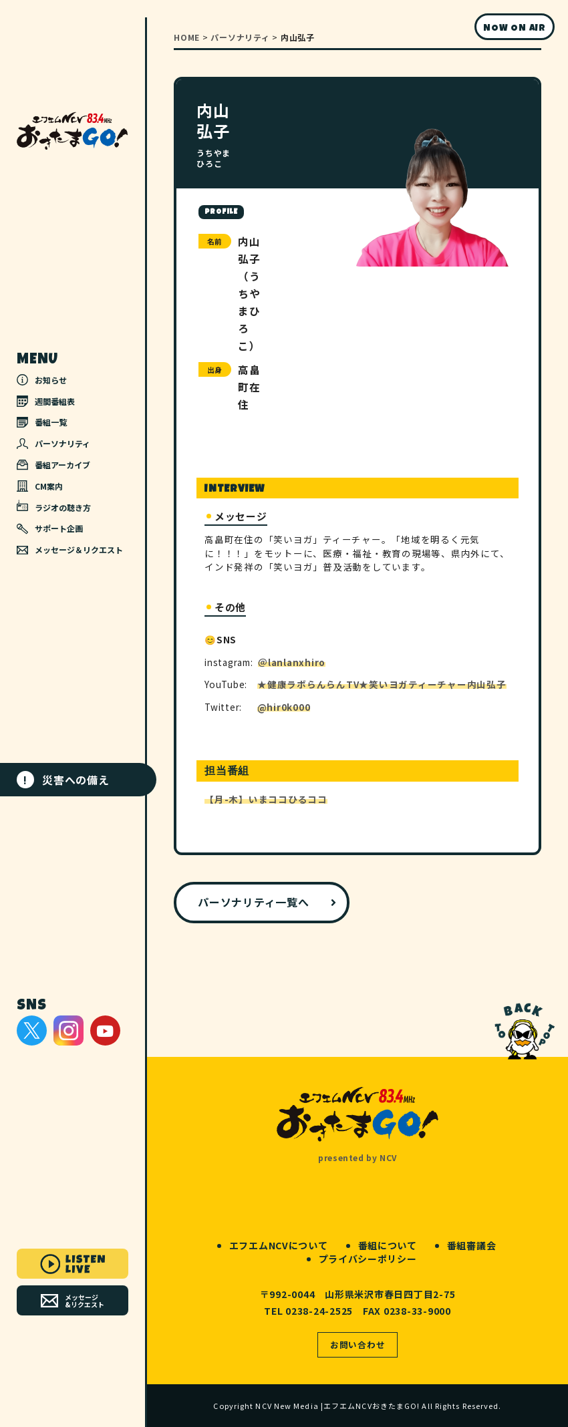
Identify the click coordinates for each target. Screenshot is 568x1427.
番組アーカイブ (53, 464)
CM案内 (40, 486)
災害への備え (63, 779)
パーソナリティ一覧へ (253, 902)
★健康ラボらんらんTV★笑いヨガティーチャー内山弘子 (382, 684)
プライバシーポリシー (368, 1258)
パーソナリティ (53, 443)
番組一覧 (42, 422)
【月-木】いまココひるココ (265, 799)
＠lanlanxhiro (291, 662)
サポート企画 (50, 528)
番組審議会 (471, 1245)
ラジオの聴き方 (54, 506)
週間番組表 (46, 401)
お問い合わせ (358, 1344)
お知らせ (42, 379)
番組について (387, 1245)
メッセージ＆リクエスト (70, 549)
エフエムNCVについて (278, 1245)
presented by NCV (357, 1157)
